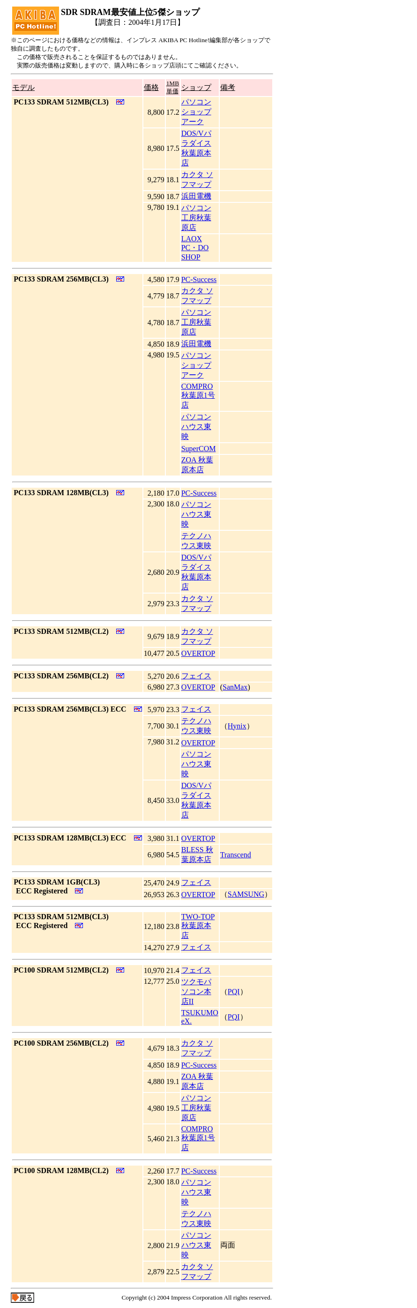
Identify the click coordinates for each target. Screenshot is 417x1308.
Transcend (235, 855)
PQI (234, 992)
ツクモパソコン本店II (196, 991)
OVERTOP (198, 653)
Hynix (237, 726)
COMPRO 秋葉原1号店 (198, 395)
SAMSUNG (246, 894)
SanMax (235, 687)
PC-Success (199, 279)
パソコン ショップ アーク (196, 112)
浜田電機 (196, 196)
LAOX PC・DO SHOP (195, 248)
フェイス (196, 676)
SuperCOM (198, 449)
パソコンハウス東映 (196, 426)
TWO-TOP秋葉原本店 (198, 926)
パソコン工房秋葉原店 (196, 217)
